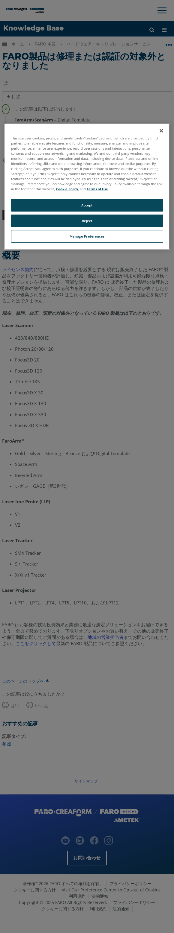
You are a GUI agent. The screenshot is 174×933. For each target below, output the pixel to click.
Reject (87, 220)
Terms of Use (97, 189)
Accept (86, 205)
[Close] (161, 130)
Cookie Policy (67, 189)
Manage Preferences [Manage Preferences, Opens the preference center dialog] (87, 236)
